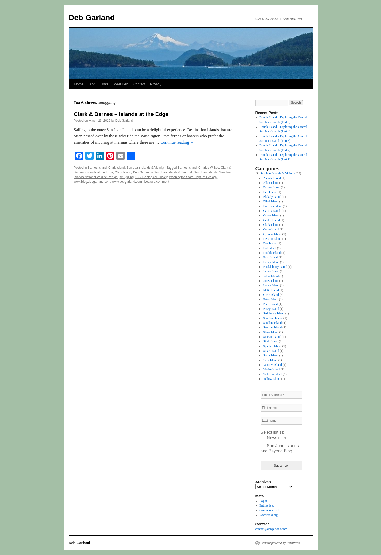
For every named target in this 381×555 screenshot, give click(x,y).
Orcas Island (271, 295)
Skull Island (270, 341)
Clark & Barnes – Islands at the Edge (121, 114)
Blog (91, 84)
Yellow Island (271, 379)
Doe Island (269, 243)
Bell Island (269, 192)
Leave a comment (156, 182)
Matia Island (271, 290)
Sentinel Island (272, 327)
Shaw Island (270, 332)
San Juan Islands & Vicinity (145, 168)
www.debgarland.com (127, 182)
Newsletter (274, 437)
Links (104, 84)
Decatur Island (272, 239)
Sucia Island (270, 355)
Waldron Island (272, 374)
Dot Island (269, 248)
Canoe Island (271, 215)
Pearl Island (270, 304)
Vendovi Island (272, 365)
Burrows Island (272, 206)
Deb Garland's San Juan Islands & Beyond (162, 172)
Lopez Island (271, 285)
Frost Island (270, 257)
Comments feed (269, 510)
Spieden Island (272, 346)
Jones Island (270, 281)
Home (79, 84)
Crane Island (271, 229)
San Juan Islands (205, 172)
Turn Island (270, 360)
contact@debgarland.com (271, 529)
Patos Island (270, 299)
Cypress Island (272, 234)
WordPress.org (268, 515)
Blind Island (270, 201)
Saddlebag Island (273, 313)
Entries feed (266, 505)
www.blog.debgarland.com (92, 182)
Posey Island (271, 309)
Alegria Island (272, 178)
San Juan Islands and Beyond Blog (280, 448)
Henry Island (271, 262)
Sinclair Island (272, 337)
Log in (263, 501)
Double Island (272, 253)
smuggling (127, 177)
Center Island (271, 220)
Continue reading (177, 142)
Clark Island (116, 168)
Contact (139, 84)
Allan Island (270, 183)
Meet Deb (121, 84)
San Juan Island (272, 318)
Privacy (155, 84)
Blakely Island (272, 197)
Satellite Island (272, 323)
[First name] (281, 408)
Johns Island (271, 276)
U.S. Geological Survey (151, 177)
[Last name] (281, 421)
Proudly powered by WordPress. (281, 543)
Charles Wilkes (208, 168)
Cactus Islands (272, 211)
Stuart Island (271, 351)
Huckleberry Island (275, 267)
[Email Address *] (281, 395)
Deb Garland (92, 17)
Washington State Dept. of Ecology (193, 177)
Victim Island (271, 369)
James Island (271, 271)
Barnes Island (97, 168)
